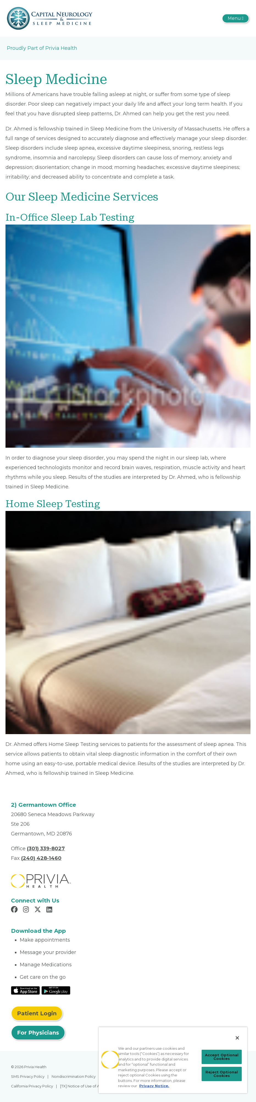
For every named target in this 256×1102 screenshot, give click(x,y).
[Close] (237, 1038)
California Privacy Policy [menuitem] (32, 1086)
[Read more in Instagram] (26, 910)
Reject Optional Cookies (221, 1074)
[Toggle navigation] (235, 18)
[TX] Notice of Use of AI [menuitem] (80, 1086)
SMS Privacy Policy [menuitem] (27, 1076)
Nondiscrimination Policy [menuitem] (74, 1076)
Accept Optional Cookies (222, 1057)
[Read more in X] (38, 910)
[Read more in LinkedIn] (50, 910)
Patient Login (37, 1013)
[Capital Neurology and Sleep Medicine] (50, 18)
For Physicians (38, 1032)
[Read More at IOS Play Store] (25, 990)
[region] (173, 1060)
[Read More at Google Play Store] (55, 990)
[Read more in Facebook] (15, 910)
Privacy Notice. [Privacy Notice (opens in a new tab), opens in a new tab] (154, 1086)
